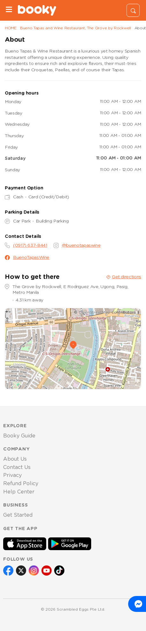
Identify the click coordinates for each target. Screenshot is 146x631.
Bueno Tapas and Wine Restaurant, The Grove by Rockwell (75, 28)
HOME (11, 28)
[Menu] (9, 10)
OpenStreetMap (94, 312)
